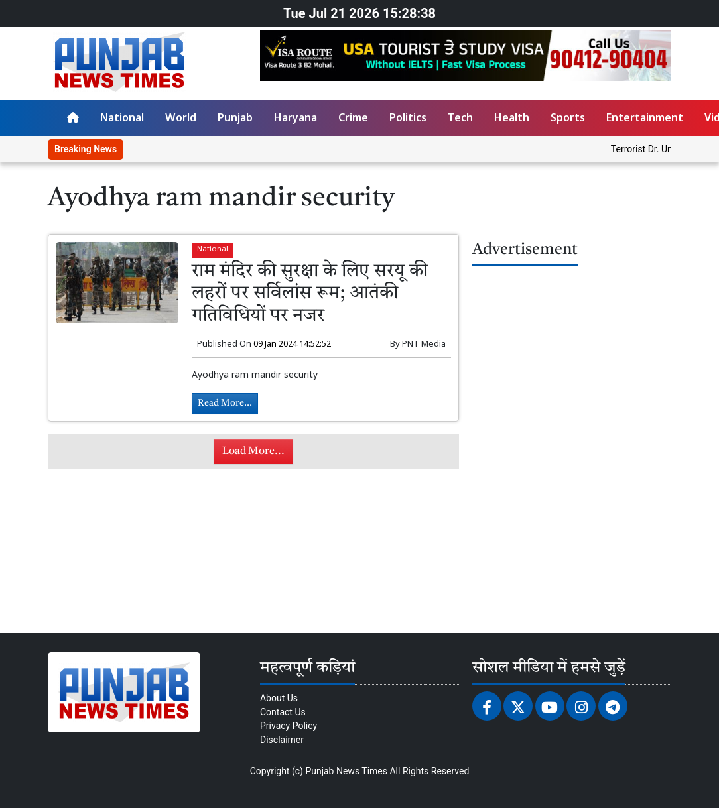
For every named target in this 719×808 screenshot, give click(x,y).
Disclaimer (282, 739)
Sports (568, 119)
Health (511, 119)
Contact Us (283, 712)
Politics (407, 119)
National (122, 119)
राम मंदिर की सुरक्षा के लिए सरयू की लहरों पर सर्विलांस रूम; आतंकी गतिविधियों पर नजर (310, 293)
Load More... (253, 451)
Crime (353, 119)
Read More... (225, 403)
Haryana (295, 119)
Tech (460, 119)
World (180, 119)
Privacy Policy (288, 726)
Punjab (235, 119)
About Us (279, 698)
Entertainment (644, 119)
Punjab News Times (346, 771)
